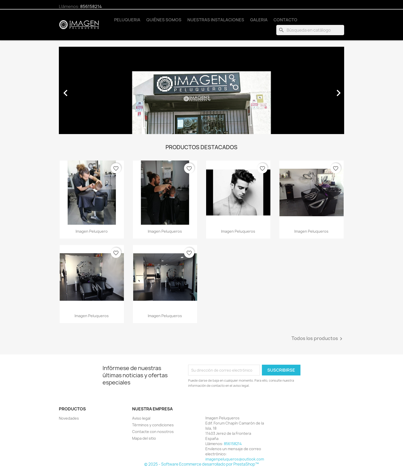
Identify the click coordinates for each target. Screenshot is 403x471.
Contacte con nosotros (153, 431)
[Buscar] (310, 30)
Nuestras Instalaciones (215, 20)
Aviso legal (141, 418)
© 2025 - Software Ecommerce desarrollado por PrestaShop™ (201, 464)
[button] (80, 90)
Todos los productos (317, 339)
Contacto (285, 20)
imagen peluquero (92, 231)
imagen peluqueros (165, 231)
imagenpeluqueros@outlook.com (234, 459)
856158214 (91, 6)
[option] (201, 90)
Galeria (259, 20)
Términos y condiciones (153, 424)
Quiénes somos (163, 20)
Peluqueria (127, 20)
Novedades (69, 418)
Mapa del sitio (144, 438)
